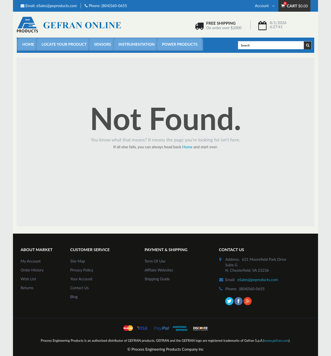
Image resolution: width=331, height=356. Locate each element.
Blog (74, 296)
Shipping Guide (157, 279)
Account (265, 5)
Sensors (102, 44)
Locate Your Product (63, 44)
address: (232, 259)
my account (31, 261)
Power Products (179, 44)
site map (77, 261)
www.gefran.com (276, 340)
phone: (231, 288)
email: (230, 279)
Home (28, 44)
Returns (27, 287)
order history (32, 270)
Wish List (28, 279)
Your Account (81, 279)
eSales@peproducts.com (56, 5)
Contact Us (79, 287)
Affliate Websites (159, 270)
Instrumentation (136, 44)
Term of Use (155, 261)
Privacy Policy (81, 270)
